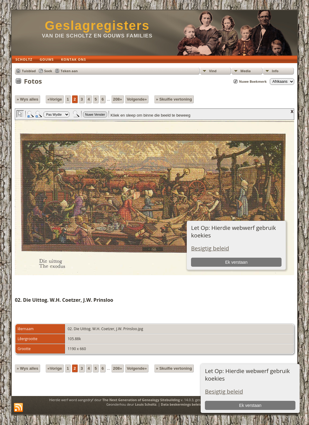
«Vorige (54, 99)
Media (246, 71)
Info (275, 71)
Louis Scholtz (145, 404)
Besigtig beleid (224, 391)
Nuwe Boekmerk (253, 81)
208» (117, 99)
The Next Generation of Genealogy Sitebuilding (141, 400)
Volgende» (137, 99)
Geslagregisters (97, 25)
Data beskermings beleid (181, 404)
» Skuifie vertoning (174, 99)
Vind (213, 71)
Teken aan (69, 71)
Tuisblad (29, 71)
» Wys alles (27, 99)
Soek (48, 71)
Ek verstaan (250, 405)
